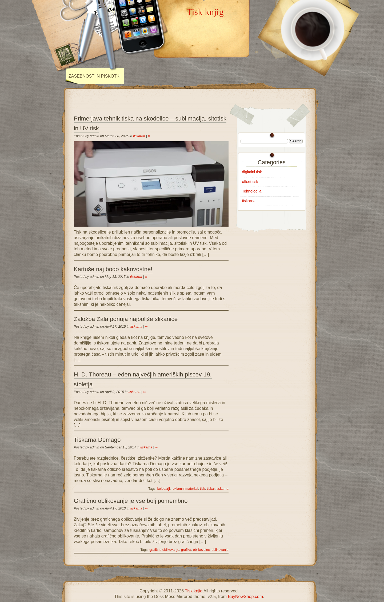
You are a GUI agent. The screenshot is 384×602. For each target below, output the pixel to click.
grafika (186, 550)
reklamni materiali (185, 489)
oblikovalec (201, 550)
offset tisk (250, 181)
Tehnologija (252, 191)
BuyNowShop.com (245, 596)
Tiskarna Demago (97, 439)
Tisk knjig (204, 12)
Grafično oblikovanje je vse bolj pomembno (131, 500)
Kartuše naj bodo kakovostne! (113, 269)
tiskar (211, 489)
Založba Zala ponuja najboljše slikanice (126, 319)
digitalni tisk (252, 172)
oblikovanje (219, 550)
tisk (202, 489)
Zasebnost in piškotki (95, 76)
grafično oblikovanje (164, 550)
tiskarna (139, 136)
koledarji (163, 489)
